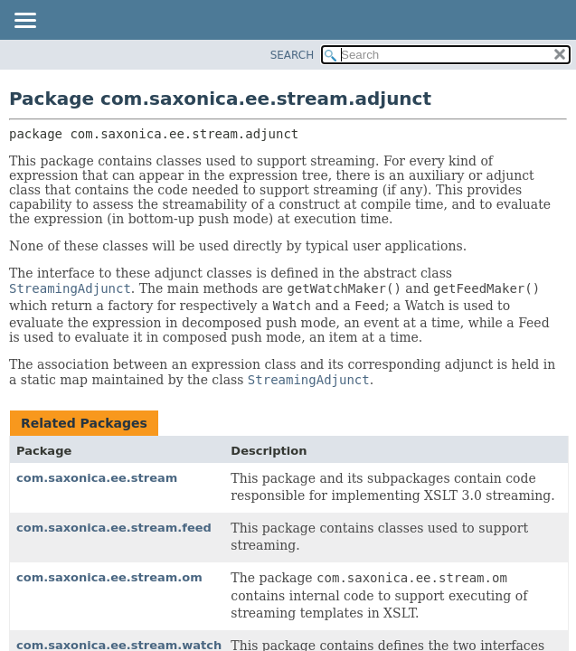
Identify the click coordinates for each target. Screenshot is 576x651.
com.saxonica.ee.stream (96, 478)
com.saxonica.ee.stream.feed (114, 527)
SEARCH (292, 55)
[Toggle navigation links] (24, 21)
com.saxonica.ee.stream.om (109, 577)
